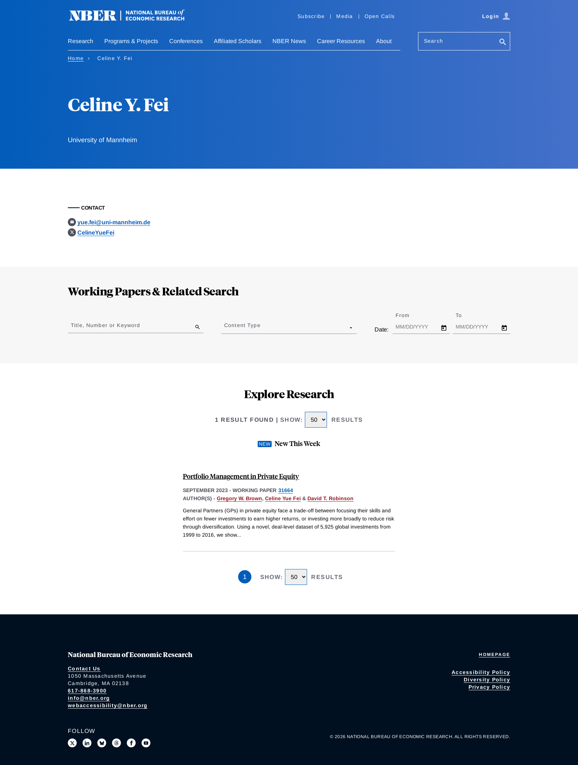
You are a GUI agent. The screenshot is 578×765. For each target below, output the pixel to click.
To (465, 315)
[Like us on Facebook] (131, 742)
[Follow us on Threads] (116, 742)
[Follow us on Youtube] (146, 742)
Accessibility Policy (481, 672)
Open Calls (380, 16)
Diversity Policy (487, 679)
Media (344, 16)
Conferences (186, 41)
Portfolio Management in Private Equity (241, 476)
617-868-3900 (87, 691)
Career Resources (341, 41)
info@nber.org (89, 698)
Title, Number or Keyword (105, 325)
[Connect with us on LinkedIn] (87, 742)
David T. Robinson (330, 498)
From (409, 315)
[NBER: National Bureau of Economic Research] (133, 19)
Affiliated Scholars (237, 41)
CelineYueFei (95, 232)
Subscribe (311, 16)
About (383, 41)
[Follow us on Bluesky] (101, 742)
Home (76, 58)
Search (433, 40)
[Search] (502, 43)
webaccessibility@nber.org (107, 705)
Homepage (494, 654)
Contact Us (84, 668)
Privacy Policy (490, 687)
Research (80, 41)
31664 (285, 490)
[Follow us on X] (72, 742)
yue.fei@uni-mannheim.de (113, 222)
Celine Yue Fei (283, 498)
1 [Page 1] (245, 576)
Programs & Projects (131, 41)
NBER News (289, 41)
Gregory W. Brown (239, 498)
